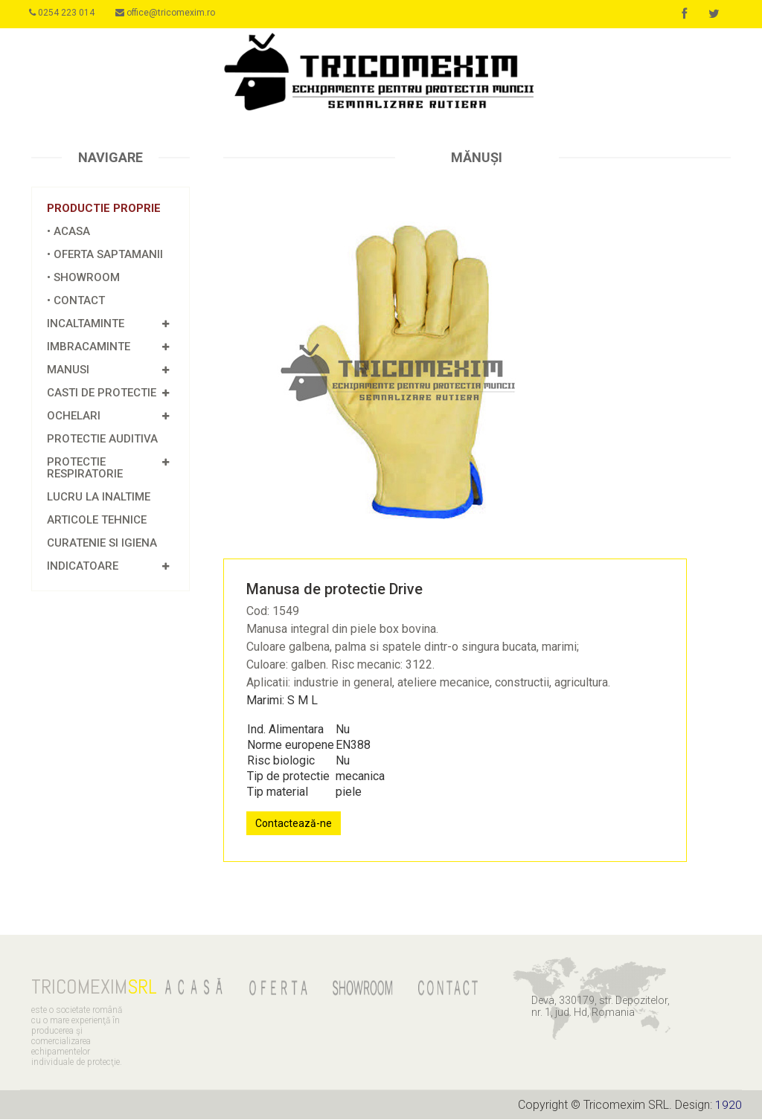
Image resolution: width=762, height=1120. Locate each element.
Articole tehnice (97, 520)
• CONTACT (76, 301)
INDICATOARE (82, 566)
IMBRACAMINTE (88, 347)
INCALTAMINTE (85, 324)
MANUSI (68, 370)
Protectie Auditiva (102, 439)
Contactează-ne (293, 824)
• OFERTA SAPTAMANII (105, 255)
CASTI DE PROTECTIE (101, 393)
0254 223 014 (64, 12)
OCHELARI (73, 416)
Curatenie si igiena (102, 543)
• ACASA (68, 232)
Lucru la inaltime (98, 497)
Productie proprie (104, 209)
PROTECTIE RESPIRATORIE (85, 468)
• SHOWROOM (83, 278)
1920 (728, 1105)
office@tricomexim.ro (170, 12)
